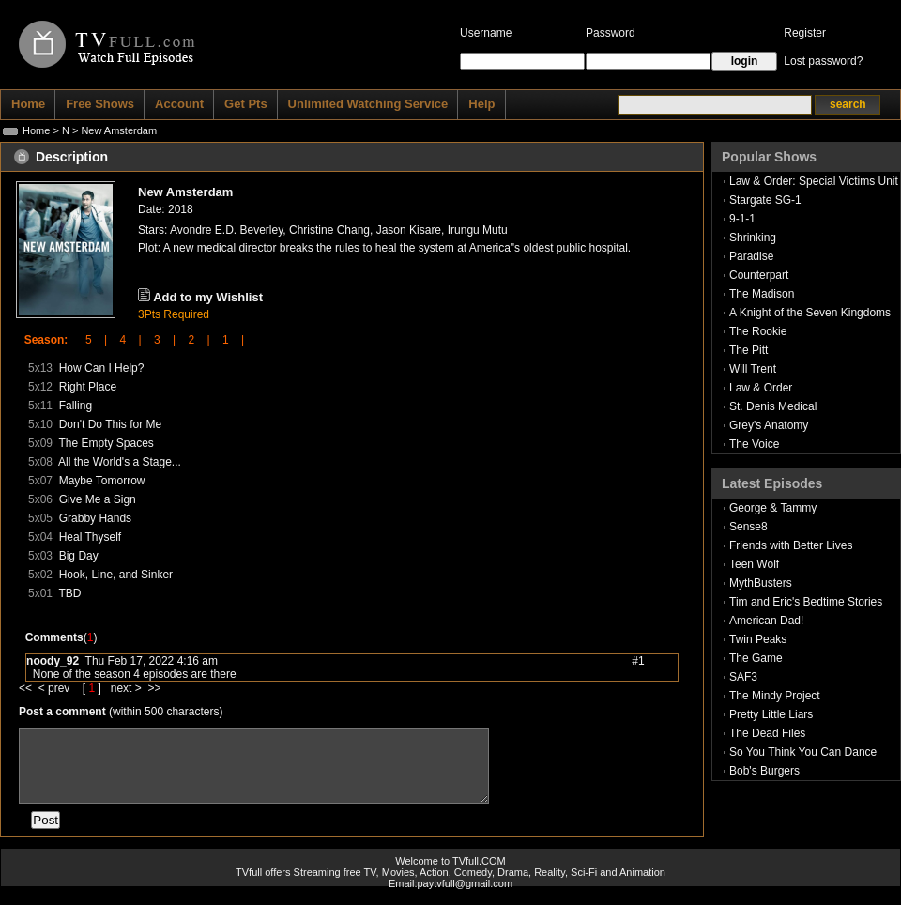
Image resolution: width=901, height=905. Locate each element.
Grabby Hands (95, 518)
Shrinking (752, 237)
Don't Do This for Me (110, 424)
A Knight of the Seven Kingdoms (810, 312)
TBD (69, 593)
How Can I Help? (102, 368)
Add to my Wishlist (208, 297)
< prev (55, 688)
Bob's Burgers (764, 770)
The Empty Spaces (105, 443)
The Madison (761, 293)
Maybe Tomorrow (102, 480)
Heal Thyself (90, 537)
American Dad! (766, 620)
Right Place (87, 386)
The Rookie (757, 331)
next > (129, 688)
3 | (159, 339)
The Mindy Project (774, 695)
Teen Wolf (754, 564)
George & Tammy (773, 507)
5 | (90, 339)
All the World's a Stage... (119, 461)
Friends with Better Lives (790, 545)
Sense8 (748, 526)
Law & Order (760, 387)
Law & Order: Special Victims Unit (813, 181)
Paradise (751, 256)
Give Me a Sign (97, 499)
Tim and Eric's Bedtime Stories (805, 601)
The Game (756, 658)
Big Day (79, 555)
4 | (124, 339)
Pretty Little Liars (771, 714)
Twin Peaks (757, 639)
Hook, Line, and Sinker (116, 574)
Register (805, 32)
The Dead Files (767, 733)
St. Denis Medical (773, 406)
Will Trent (752, 369)
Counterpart (758, 275)
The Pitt (748, 350)
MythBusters (760, 583)
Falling (75, 405)
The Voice (754, 444)
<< (28, 688)
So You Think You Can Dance (803, 752)
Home (36, 130)
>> (153, 688)
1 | (227, 339)
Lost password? (823, 61)
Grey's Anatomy (768, 425)
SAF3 (743, 676)
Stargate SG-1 (765, 200)
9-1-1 (742, 218)
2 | (192, 339)
